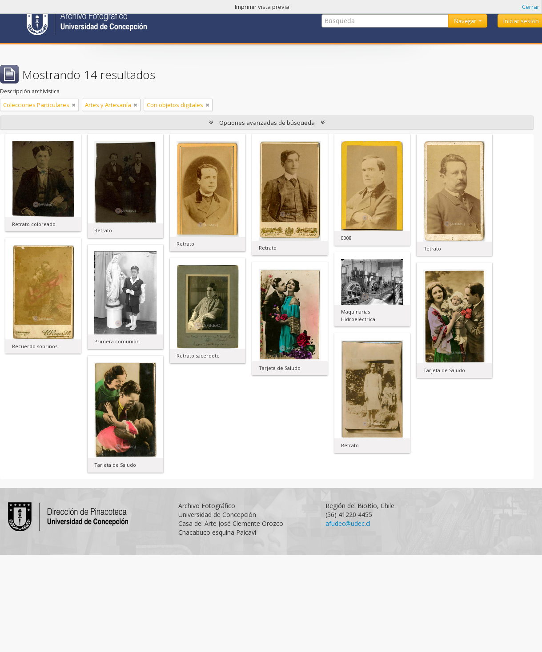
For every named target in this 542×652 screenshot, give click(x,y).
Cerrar (530, 7)
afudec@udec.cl (347, 523)
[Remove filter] (74, 104)
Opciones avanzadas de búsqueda (267, 123)
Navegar (466, 21)
